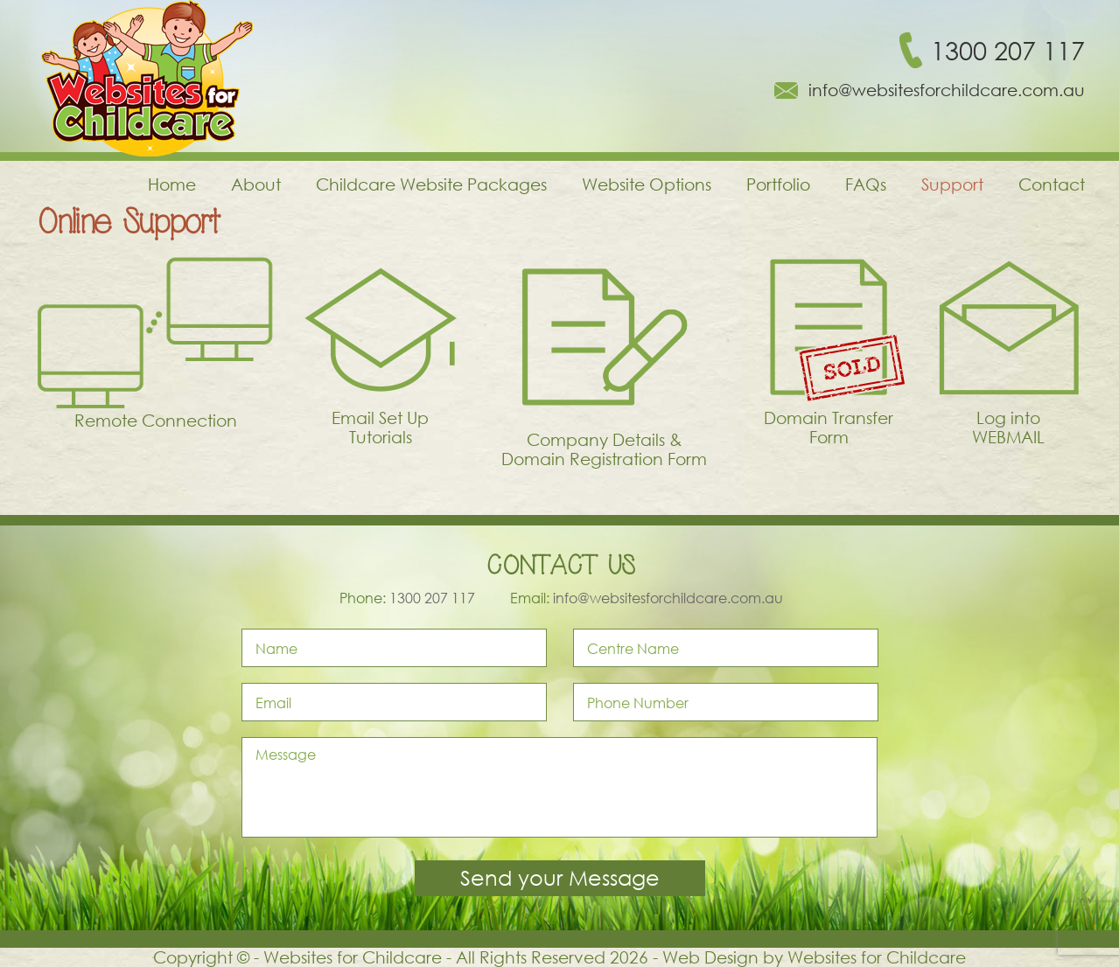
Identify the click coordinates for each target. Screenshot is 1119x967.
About (256, 184)
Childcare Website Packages (431, 184)
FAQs (865, 184)
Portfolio (778, 184)
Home (172, 184)
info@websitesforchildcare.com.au (946, 90)
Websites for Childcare (876, 957)
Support (952, 184)
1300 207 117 (1008, 50)
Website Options (646, 184)
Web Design (710, 957)
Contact (1051, 184)
